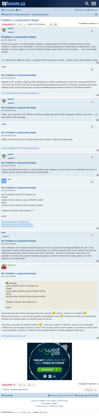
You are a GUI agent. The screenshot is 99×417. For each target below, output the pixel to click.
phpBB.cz (55, 403)
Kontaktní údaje (25, 412)
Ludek (3, 67)
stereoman (11, 265)
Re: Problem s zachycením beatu (18, 75)
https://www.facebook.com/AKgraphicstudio (17, 224)
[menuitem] (18, 10)
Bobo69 (10, 28)
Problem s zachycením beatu (20, 20)
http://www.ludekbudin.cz (10, 93)
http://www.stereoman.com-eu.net (13, 336)
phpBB (42, 401)
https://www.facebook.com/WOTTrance (15, 222)
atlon (9, 179)
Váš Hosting (43, 412)
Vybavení (11, 32)
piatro (3, 232)
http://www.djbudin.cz (31, 93)
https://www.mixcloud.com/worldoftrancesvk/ (17, 226)
